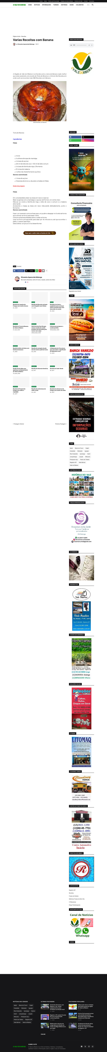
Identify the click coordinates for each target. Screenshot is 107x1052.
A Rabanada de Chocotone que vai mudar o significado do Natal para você (58, 349)
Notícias (37, 5)
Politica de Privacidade (53, 1)
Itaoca (33, 1011)
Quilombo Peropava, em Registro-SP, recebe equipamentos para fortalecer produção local (57, 1007)
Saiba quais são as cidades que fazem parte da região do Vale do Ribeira (85, 1006)
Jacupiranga (73, 456)
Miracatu (87, 456)
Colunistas (91, 1)
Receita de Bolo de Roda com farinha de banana (21, 348)
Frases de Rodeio (73, 896)
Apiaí (71, 448)
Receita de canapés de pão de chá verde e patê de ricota (40, 348)
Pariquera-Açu (74, 459)
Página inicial (16, 36)
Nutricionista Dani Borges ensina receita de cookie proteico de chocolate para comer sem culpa (39, 329)
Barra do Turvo (79, 448)
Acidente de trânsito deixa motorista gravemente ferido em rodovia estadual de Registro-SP (85, 1026)
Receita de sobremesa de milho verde (39, 389)
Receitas (23, 36)
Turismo (56, 5)
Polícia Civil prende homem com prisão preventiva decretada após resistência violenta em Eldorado (86, 1016)
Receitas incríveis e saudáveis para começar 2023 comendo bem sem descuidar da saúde (57, 307)
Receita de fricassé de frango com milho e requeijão (19, 390)
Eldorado (79, 451)
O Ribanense (72, 902)
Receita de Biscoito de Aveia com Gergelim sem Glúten (39, 305)
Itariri (88, 454)
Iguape (87, 451)
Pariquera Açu (25, 1016)
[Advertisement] (53, 21)
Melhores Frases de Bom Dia (76, 899)
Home (41, 1)
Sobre (45, 1)
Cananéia (72, 451)
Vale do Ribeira (74, 465)
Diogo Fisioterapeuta (74, 905)
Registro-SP (73, 462)
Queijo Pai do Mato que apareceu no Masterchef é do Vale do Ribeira (20, 370)
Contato (86, 1)
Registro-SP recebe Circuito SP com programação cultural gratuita (58, 1016)
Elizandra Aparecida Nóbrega (31, 277)
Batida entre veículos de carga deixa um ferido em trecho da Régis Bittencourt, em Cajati (58, 1026)
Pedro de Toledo (84, 459)
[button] (88, 5)
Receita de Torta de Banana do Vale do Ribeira (20, 327)
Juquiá (81, 456)
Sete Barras (82, 462)
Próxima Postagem (60, 424)
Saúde (72, 5)
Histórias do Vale (78, 1)
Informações (46, 5)
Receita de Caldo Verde (56, 368)
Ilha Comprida (74, 454)
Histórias (64, 5)
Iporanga (82, 454)
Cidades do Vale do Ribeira (67, 1)
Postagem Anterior (19, 424)
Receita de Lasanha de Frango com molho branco (20, 305)
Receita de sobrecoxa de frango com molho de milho (58, 389)
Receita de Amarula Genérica (40, 368)
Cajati (87, 448)
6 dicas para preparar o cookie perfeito (56, 327)
